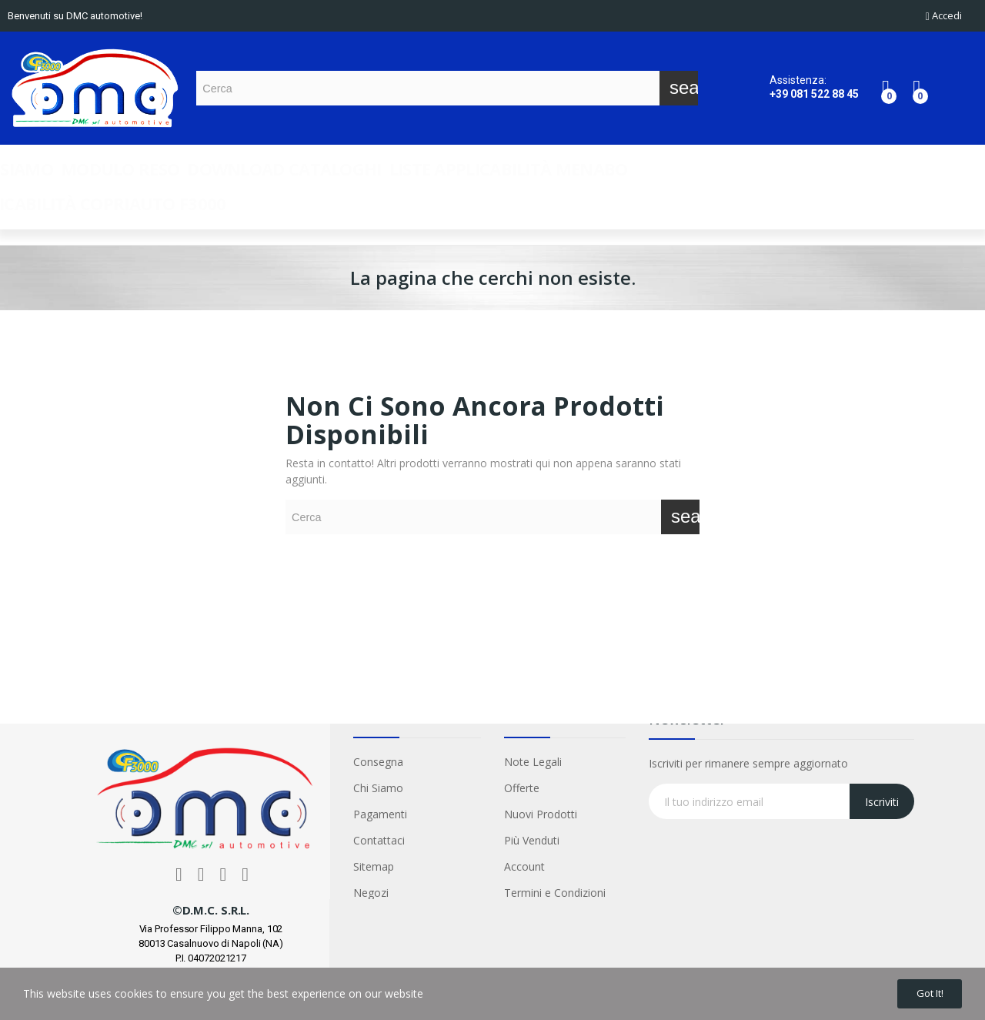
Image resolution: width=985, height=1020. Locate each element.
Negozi (371, 892)
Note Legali (533, 761)
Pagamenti (380, 814)
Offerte (521, 788)
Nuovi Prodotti (540, 814)
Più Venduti (531, 840)
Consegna (378, 761)
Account (524, 866)
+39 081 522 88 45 (814, 94)
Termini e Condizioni (555, 892)
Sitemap (373, 866)
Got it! (922, 991)
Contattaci (379, 840)
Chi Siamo (378, 788)
